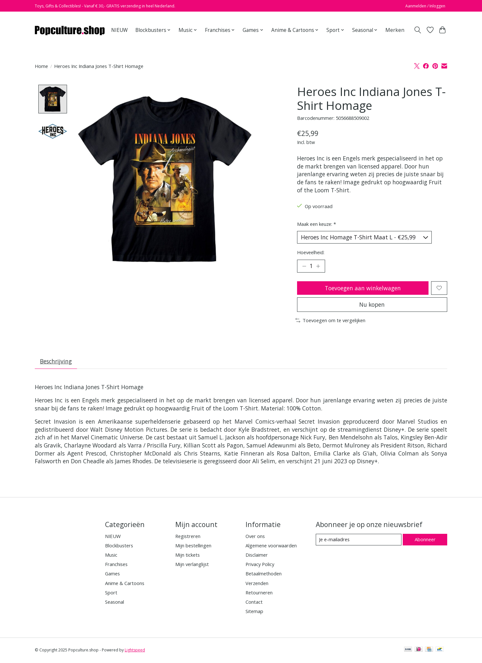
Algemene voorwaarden (271, 546)
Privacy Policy (260, 565)
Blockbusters (119, 546)
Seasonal (114, 603)
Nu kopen (372, 305)
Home (41, 66)
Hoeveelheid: (310, 252)
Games (112, 575)
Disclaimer (257, 555)
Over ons (255, 537)
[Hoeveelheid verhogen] (318, 266)
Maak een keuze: (316, 224)
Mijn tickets (187, 555)
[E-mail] (358, 540)
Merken (394, 30)
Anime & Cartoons (124, 584)
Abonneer (424, 540)
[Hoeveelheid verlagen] (304, 266)
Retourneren (259, 593)
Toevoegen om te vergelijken (330, 321)
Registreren (187, 537)
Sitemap (254, 612)
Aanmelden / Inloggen (425, 6)
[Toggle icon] (417, 30)
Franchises (116, 565)
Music (111, 555)
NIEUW (119, 30)
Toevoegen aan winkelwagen (362, 288)
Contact (254, 603)
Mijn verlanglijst (192, 565)
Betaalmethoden (264, 575)
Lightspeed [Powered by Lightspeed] (135, 651)
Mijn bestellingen (193, 546)
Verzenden (257, 584)
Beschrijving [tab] (56, 362)
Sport (111, 593)
